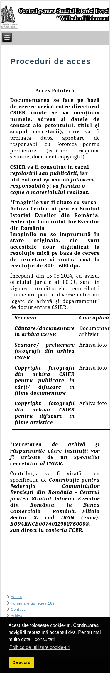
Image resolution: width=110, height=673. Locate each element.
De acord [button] (21, 662)
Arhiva (17, 616)
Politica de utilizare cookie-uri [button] (39, 647)
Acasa (16, 597)
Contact (18, 610)
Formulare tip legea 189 (33, 603)
